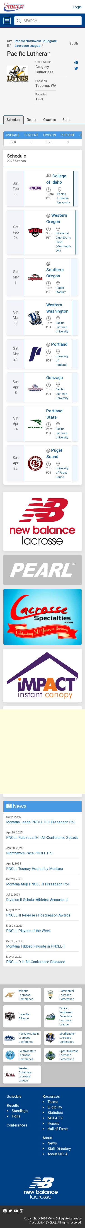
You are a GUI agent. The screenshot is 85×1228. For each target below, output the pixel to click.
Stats (66, 120)
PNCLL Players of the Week (28, 931)
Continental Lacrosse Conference (66, 995)
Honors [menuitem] (53, 1123)
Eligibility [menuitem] (55, 1107)
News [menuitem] (52, 1143)
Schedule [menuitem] (14, 1096)
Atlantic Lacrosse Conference (26, 995)
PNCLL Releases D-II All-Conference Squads (42, 837)
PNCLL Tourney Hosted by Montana (34, 869)
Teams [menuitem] (53, 1102)
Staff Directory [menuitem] (59, 1149)
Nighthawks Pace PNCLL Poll (29, 853)
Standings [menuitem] (20, 1111)
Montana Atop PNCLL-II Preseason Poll (38, 884)
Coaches (49, 120)
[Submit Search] (18, 20)
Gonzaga (54, 377)
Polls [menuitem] (16, 1116)
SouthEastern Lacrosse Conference (67, 1037)
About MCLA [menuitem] (58, 1154)
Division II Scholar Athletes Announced (37, 900)
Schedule (13, 120)
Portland (59, 344)
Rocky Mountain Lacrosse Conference (29, 1037)
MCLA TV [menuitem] (55, 1118)
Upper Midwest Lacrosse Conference (68, 1055)
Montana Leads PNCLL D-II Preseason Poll (40, 822)
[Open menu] (7, 20)
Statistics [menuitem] (55, 1113)
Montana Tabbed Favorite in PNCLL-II (36, 946)
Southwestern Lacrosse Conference (27, 1055)
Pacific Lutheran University (63, 198)
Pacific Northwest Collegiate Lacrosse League (65, 1016)
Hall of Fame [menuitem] (58, 1129)
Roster (31, 120)
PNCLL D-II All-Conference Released (35, 962)
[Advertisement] (42, 751)
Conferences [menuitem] (17, 1125)
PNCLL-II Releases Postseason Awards (38, 915)
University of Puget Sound (62, 473)
